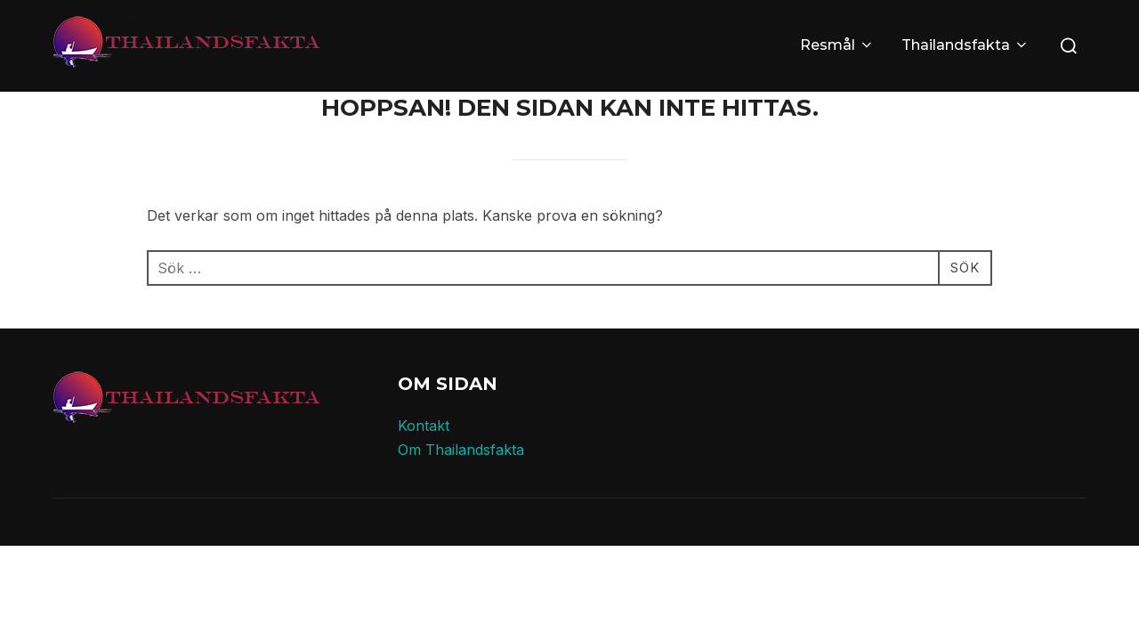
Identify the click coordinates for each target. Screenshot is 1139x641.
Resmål (837, 45)
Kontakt (423, 425)
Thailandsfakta (965, 45)
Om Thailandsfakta (461, 449)
